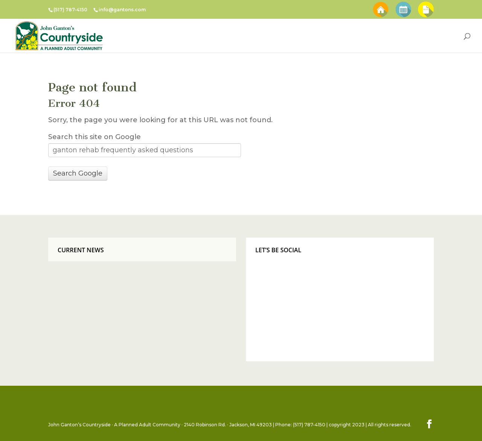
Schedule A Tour (380, 5)
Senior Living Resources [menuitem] (376, 35)
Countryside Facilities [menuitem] (211, 35)
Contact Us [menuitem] (435, 35)
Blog (426, 5)
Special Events (403, 5)
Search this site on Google (94, 137)
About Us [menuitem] (320, 35)
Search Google (77, 173)
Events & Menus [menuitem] (273, 35)
